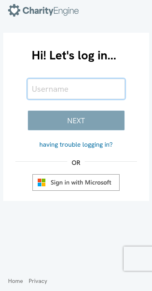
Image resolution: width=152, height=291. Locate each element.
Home (15, 281)
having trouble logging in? (76, 144)
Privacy (38, 281)
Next (76, 120)
